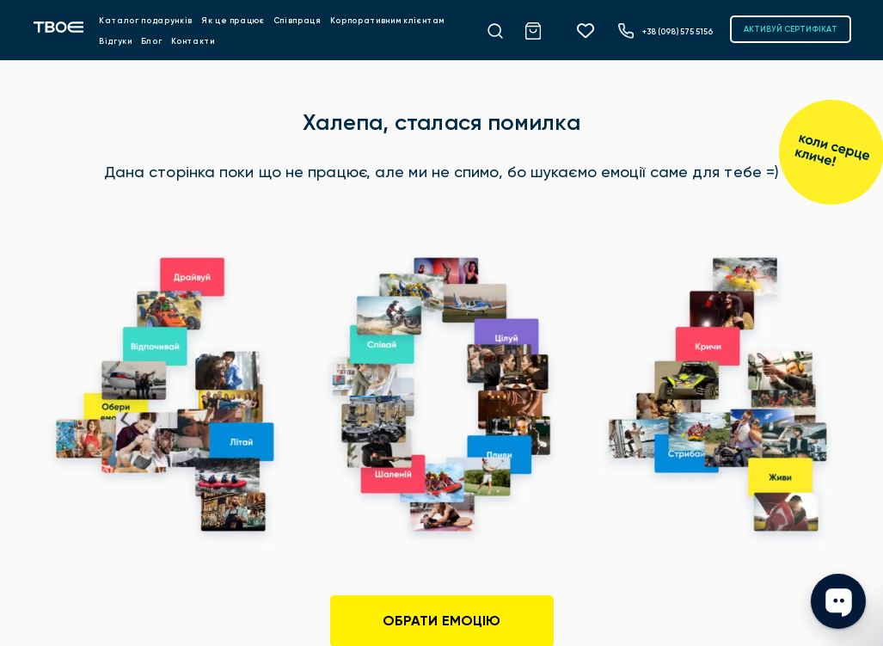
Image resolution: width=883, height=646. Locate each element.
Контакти (193, 41)
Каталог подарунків (146, 20)
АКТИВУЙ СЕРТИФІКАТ (790, 29)
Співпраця (297, 20)
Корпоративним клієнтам (387, 20)
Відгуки (115, 41)
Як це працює (233, 20)
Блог (151, 41)
